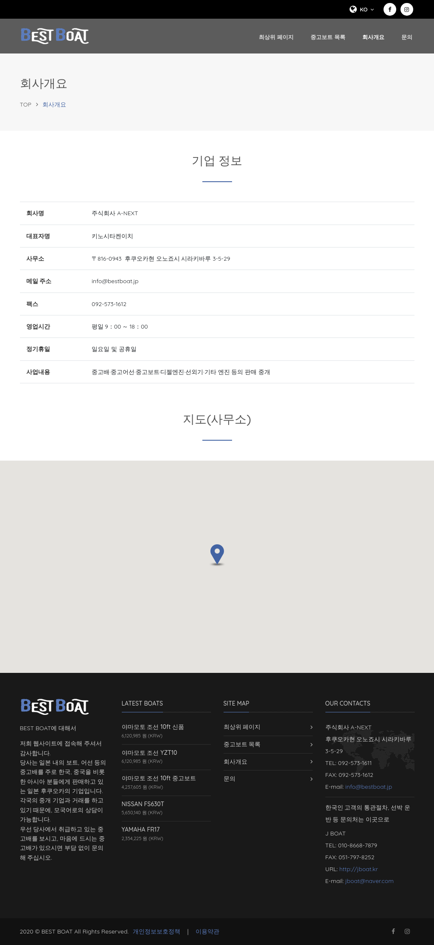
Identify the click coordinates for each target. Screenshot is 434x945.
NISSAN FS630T (143, 804)
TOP (25, 104)
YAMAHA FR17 (141, 829)
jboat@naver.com (369, 881)
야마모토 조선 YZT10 (149, 753)
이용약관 (207, 931)
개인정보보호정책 (156, 931)
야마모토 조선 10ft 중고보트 (159, 778)
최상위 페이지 (276, 37)
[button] (217, 555)
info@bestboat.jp (368, 786)
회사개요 (373, 36)
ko (361, 9)
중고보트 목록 (328, 37)
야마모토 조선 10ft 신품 (153, 727)
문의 (406, 37)
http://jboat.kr (358, 869)
